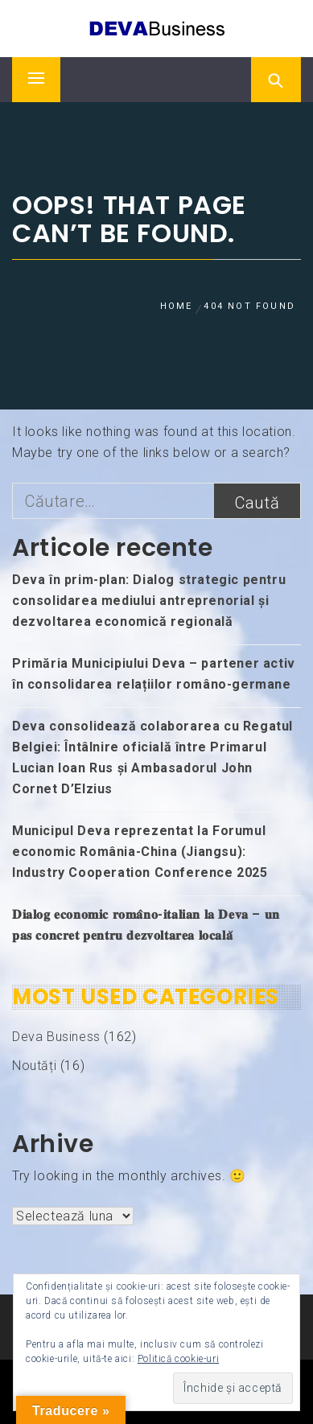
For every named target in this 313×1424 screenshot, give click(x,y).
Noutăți (34, 1065)
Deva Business (56, 1036)
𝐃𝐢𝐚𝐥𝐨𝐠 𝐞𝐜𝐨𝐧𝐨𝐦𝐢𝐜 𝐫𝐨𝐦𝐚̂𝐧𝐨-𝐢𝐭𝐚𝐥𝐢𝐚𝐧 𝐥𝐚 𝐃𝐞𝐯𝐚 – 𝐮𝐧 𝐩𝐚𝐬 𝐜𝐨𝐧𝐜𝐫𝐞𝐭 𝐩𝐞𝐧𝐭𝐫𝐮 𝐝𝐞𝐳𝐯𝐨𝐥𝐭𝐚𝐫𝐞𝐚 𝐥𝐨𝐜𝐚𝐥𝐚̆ (146, 925)
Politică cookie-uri (178, 1358)
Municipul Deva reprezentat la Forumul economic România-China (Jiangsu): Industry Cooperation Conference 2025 (140, 851)
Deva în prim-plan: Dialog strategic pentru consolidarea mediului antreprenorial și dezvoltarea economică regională (149, 600)
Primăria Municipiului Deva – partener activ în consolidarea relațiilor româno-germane (153, 674)
